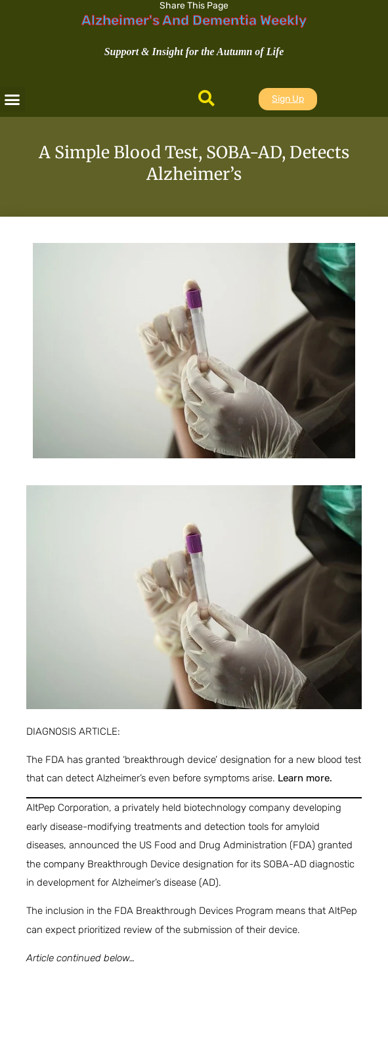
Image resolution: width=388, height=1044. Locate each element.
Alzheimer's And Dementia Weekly (194, 20)
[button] (12, 99)
